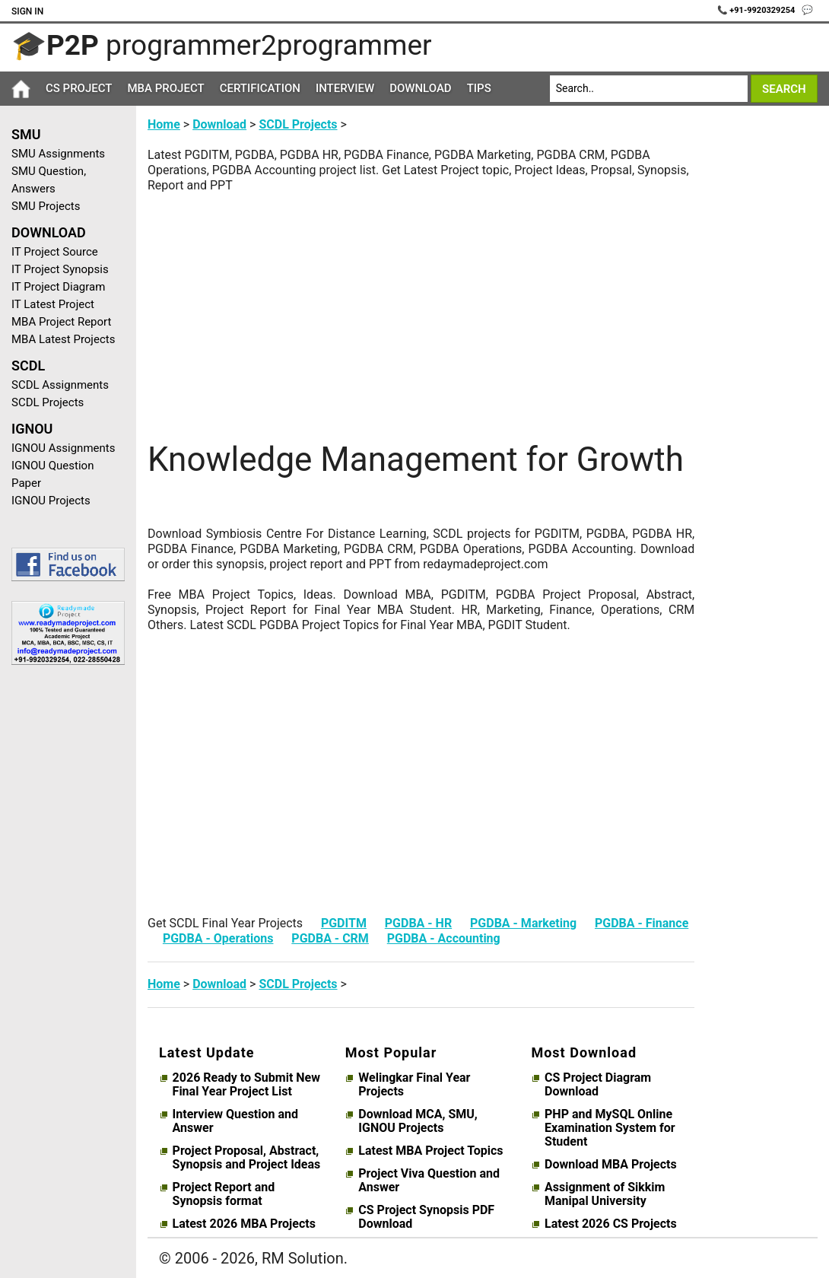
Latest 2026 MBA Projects (244, 1224)
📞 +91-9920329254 (757, 10)
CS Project (79, 88)
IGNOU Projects (51, 500)
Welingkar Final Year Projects (414, 1084)
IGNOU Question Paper (52, 474)
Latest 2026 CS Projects (611, 1224)
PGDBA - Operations (218, 938)
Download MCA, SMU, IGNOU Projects (417, 1121)
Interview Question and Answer (235, 1121)
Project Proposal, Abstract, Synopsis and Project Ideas (247, 1158)
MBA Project (165, 88)
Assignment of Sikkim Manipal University (605, 1194)
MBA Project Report (61, 322)
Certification (260, 88)
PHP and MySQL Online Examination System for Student (610, 1128)
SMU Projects (45, 206)
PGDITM (344, 923)
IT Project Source (54, 252)
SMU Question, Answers (48, 180)
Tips (479, 88)
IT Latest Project (52, 304)
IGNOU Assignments (63, 448)
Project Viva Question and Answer (429, 1180)
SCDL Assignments (60, 385)
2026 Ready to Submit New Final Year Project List (246, 1084)
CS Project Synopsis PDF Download (426, 1217)
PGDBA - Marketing (523, 923)
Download (420, 88)
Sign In (27, 11)
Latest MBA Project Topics (430, 1151)
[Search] (648, 89)
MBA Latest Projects (63, 339)
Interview (345, 88)
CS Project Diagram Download (598, 1084)
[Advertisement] (62, 919)
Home (164, 124)
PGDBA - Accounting (443, 938)
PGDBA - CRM (330, 938)
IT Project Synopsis (60, 269)
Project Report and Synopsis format (224, 1194)
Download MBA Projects (611, 1165)
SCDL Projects (47, 402)
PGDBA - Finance (641, 923)
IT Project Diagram (58, 287)
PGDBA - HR (418, 923)
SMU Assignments (58, 154)
